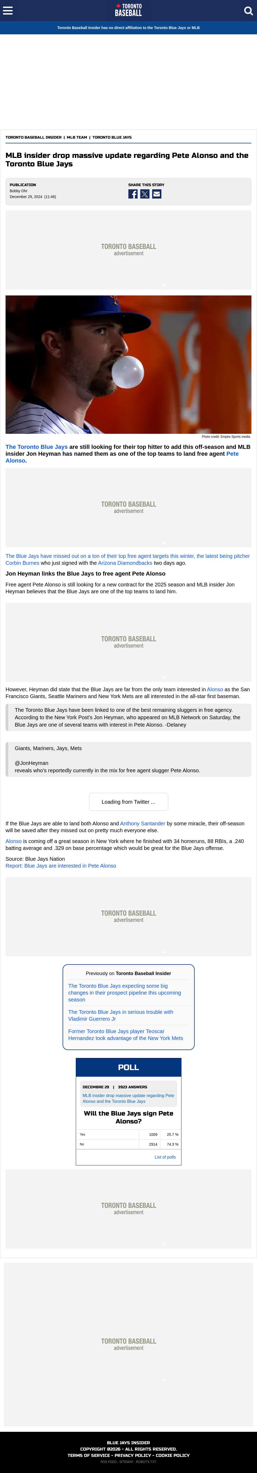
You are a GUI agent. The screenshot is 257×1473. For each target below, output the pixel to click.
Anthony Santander (142, 823)
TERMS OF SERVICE (89, 1455)
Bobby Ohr (18, 191)
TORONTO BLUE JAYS (112, 137)
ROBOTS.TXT (146, 1462)
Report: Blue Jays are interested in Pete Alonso (61, 866)
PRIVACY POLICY (133, 1455)
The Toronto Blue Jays (37, 447)
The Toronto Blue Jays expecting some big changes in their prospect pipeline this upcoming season (124, 993)
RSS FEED (108, 1462)
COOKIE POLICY (173, 1455)
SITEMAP (126, 1462)
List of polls (165, 1157)
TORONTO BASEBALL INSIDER (34, 137)
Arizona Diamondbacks (125, 563)
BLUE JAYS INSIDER (128, 1442)
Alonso (215, 689)
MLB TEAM (77, 137)
